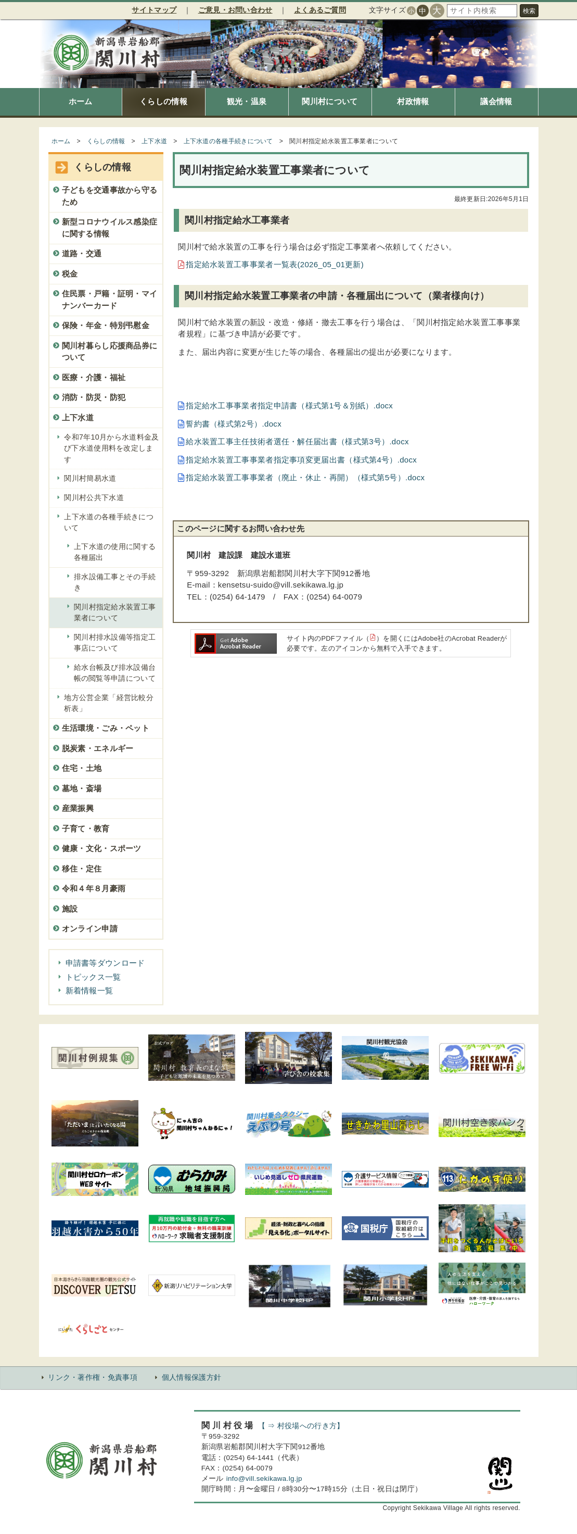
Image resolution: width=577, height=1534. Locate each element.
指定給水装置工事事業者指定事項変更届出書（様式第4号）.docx (301, 459)
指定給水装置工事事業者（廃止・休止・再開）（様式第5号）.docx (305, 477)
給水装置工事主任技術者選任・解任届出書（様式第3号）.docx (297, 441)
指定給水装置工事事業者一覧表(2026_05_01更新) (275, 264)
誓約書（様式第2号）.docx (233, 423)
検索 (529, 11)
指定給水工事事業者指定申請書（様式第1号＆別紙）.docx (289, 405)
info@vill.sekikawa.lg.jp (264, 1478)
